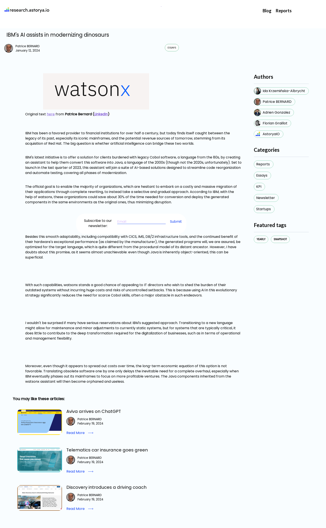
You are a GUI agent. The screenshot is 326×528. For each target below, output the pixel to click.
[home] (26, 9)
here (51, 114)
